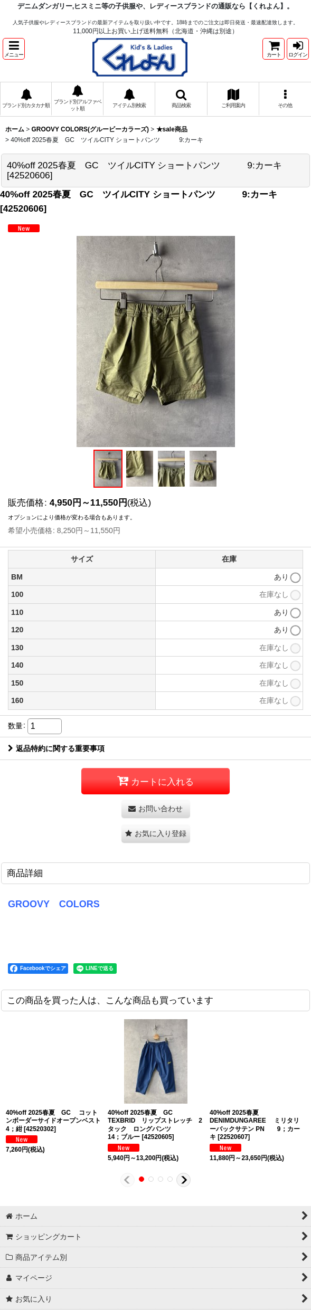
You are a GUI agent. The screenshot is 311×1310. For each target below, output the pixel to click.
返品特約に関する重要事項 (56, 748)
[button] (14, 49)
